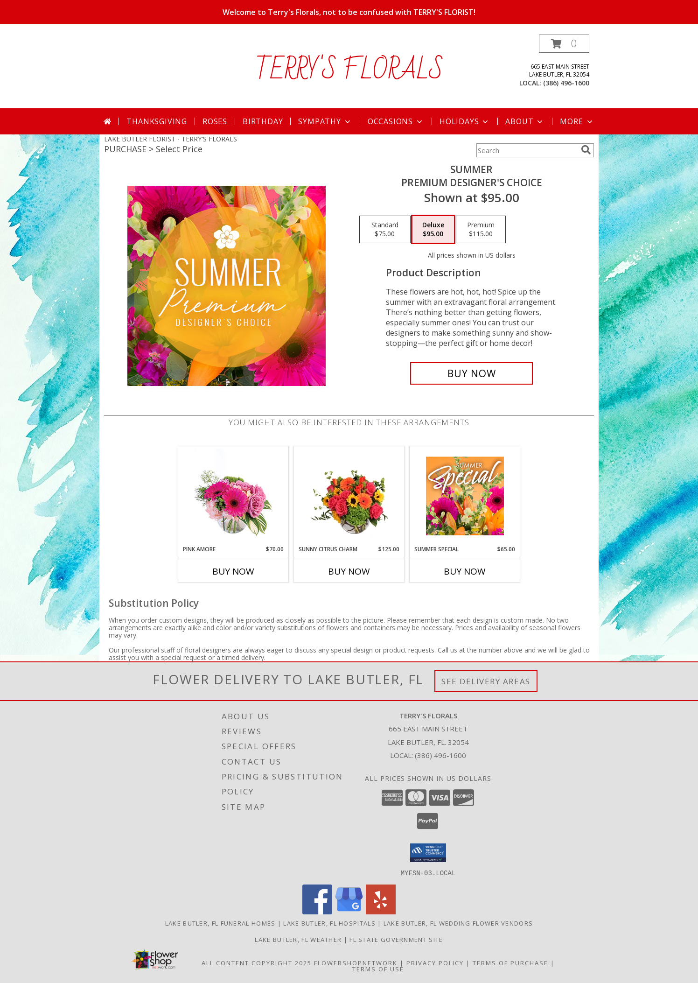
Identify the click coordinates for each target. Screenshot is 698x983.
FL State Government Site (396, 939)
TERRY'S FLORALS (349, 70)
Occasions (396, 121)
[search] (586, 150)
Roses (214, 121)
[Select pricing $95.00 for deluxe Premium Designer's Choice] (433, 229)
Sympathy (325, 121)
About (524, 121)
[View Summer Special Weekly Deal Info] (465, 496)
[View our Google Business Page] (349, 911)
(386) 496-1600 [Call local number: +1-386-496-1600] (566, 82)
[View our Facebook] (317, 911)
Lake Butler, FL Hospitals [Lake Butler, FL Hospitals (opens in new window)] (329, 923)
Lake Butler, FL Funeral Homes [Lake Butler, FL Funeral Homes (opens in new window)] (220, 923)
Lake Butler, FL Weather (298, 939)
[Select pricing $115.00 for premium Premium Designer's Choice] (480, 229)
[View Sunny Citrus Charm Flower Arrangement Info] (349, 496)
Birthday (263, 121)
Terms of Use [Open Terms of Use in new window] (378, 968)
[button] (564, 44)
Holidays (465, 121)
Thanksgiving (156, 121)
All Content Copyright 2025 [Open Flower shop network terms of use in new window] (257, 962)
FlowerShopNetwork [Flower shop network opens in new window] (356, 962)
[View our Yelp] (381, 911)
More (577, 121)
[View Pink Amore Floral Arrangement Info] (233, 496)
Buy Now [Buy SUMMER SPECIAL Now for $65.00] (465, 571)
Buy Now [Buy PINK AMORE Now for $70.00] (233, 571)
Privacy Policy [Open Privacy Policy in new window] (435, 962)
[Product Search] (527, 150)
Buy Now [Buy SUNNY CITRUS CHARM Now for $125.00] (349, 571)
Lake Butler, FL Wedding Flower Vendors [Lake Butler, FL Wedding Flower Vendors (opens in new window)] (458, 923)
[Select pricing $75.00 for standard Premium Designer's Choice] (385, 229)
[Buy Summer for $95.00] (471, 373)
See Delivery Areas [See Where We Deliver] (485, 681)
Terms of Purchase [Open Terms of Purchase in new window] (510, 962)
